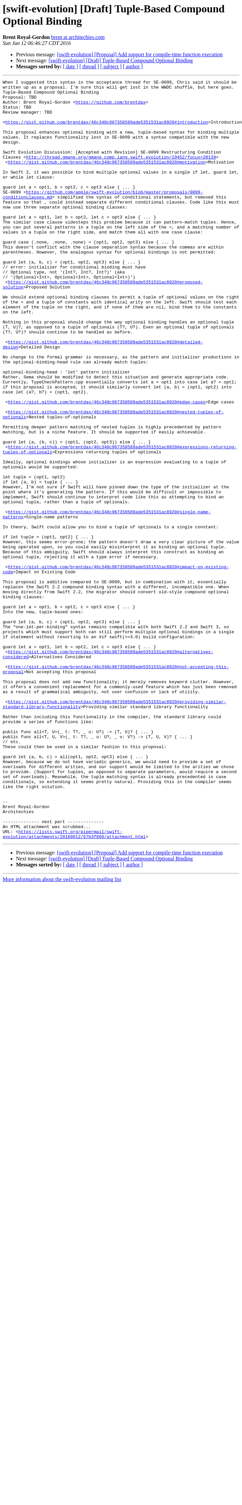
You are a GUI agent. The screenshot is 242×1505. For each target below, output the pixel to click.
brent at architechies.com (77, 37)
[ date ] (70, 66)
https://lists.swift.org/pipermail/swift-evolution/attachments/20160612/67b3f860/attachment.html (74, 985)
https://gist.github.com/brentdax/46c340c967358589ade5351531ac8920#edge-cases (107, 467)
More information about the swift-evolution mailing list (62, 1031)
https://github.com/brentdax (110, 107)
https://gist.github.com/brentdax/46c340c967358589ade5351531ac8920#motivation (107, 179)
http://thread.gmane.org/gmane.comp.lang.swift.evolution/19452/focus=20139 (121, 173)
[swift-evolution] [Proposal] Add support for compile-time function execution (140, 54)
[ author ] (133, 66)
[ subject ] (111, 66)
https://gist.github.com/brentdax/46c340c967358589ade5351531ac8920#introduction (106, 131)
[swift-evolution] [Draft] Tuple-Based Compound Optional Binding (121, 60)
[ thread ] (89, 66)
